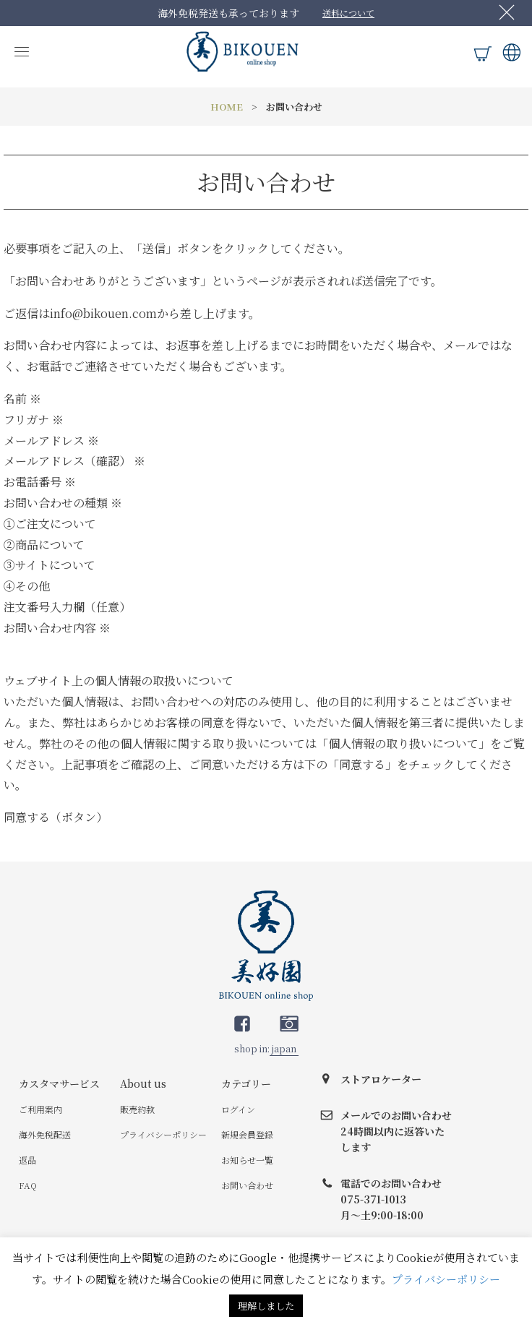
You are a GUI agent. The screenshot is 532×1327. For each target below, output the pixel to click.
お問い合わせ (247, 1185)
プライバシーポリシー (163, 1134)
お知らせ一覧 (247, 1160)
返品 (27, 1160)
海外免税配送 (45, 1134)
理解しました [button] (266, 1306)
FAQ (28, 1185)
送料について (348, 13)
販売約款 (137, 1109)
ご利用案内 (40, 1109)
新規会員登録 (247, 1134)
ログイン (238, 1109)
